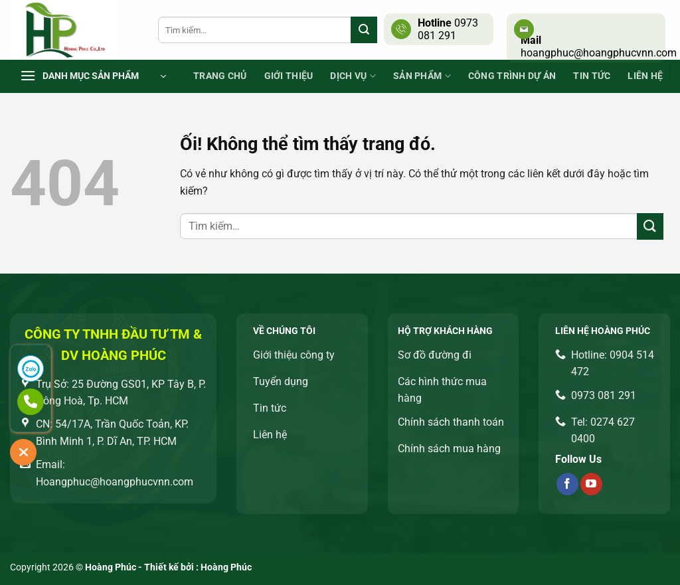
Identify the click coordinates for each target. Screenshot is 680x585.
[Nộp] (364, 30)
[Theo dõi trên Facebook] (567, 484)
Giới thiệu (288, 76)
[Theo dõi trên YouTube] (591, 484)
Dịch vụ (353, 76)
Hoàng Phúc (226, 567)
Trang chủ (220, 76)
